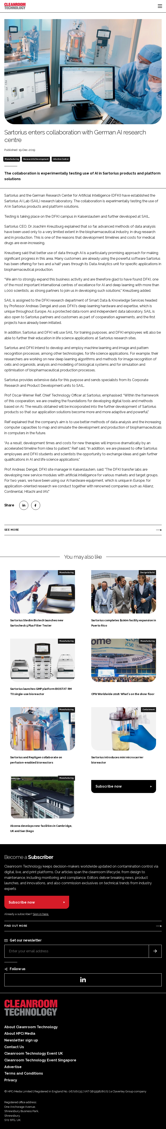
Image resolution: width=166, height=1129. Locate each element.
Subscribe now (109, 786)
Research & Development (35, 159)
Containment (148, 709)
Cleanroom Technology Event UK (33, 1053)
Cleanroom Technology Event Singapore (40, 1060)
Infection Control (61, 159)
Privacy (10, 1080)
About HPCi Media (19, 1033)
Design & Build (147, 572)
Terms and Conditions (23, 1073)
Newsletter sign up (21, 1040)
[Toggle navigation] (160, 6)
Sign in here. (41, 914)
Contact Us (14, 1047)
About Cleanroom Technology (31, 1027)
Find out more (15, 925)
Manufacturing (12, 159)
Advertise (13, 1067)
